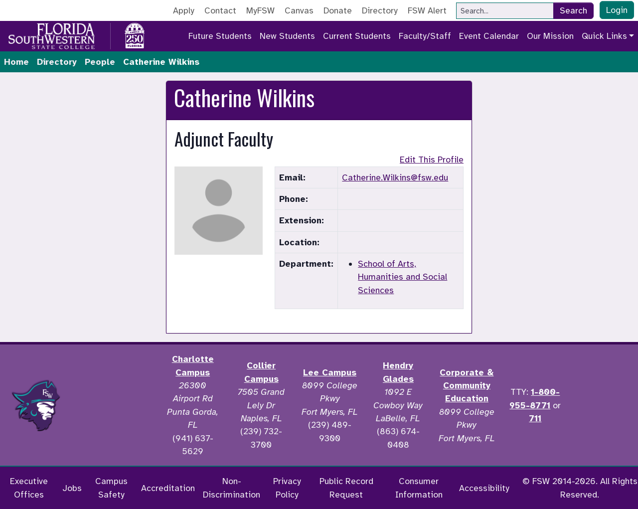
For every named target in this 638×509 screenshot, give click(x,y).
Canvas (299, 10)
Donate (337, 10)
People (100, 61)
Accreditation (168, 488)
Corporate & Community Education (466, 385)
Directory (380, 10)
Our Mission (550, 35)
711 (535, 418)
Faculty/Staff (425, 35)
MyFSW (260, 10)
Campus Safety (111, 488)
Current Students (357, 35)
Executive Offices (29, 488)
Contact (220, 10)
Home (16, 61)
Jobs (72, 488)
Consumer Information (419, 488)
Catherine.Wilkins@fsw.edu (395, 177)
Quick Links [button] (604, 35)
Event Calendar (489, 35)
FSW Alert (427, 10)
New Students (287, 35)
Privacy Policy (287, 488)
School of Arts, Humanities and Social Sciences (402, 277)
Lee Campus (329, 372)
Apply (183, 10)
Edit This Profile (432, 159)
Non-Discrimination (231, 488)
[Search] (505, 10)
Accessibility (484, 488)
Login (617, 9)
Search (573, 10)
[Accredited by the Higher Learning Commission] (115, 405)
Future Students (220, 35)
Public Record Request (346, 488)
